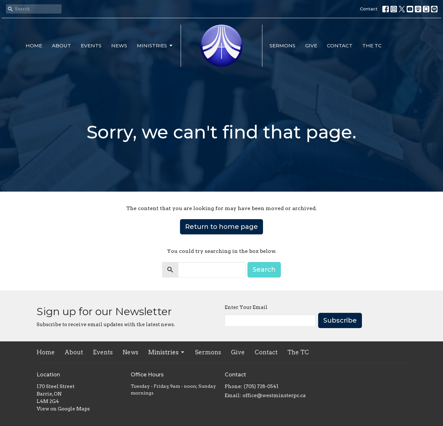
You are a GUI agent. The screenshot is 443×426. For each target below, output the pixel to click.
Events (91, 45)
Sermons (282, 45)
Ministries (155, 45)
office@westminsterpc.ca (274, 395)
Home (34, 45)
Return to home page (221, 227)
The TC (372, 45)
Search (264, 269)
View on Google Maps (63, 409)
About (61, 45)
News (119, 45)
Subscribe (340, 320)
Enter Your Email (246, 307)
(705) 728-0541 (261, 386)
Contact (368, 8)
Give (311, 45)
